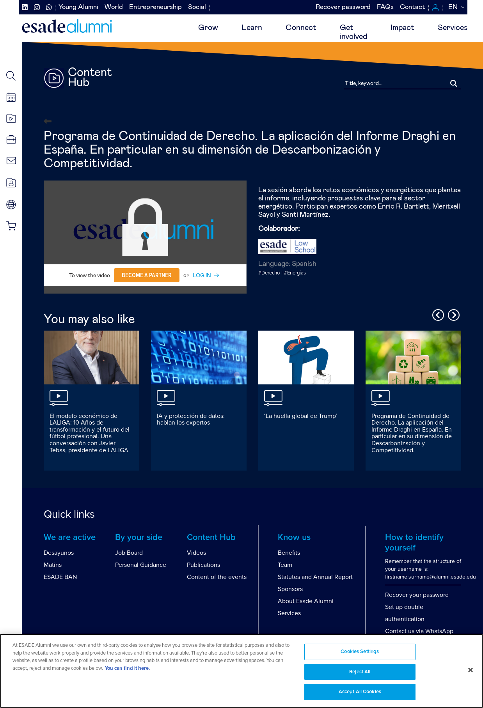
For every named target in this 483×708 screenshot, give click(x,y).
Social (197, 7)
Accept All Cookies (360, 691)
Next (452, 314)
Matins (53, 565)
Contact (412, 7)
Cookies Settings (360, 651)
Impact (402, 28)
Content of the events (217, 577)
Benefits (289, 553)
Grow (208, 28)
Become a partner (147, 275)
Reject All (359, 671)
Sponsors (290, 589)
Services (452, 28)
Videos (196, 553)
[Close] (470, 670)
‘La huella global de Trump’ (300, 416)
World (114, 7)
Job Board (129, 553)
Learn (252, 28)
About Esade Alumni (306, 601)
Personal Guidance (140, 565)
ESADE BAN (60, 577)
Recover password (343, 7)
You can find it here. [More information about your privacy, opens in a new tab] (127, 668)
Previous (437, 314)
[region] (241, 671)
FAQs (385, 7)
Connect (301, 28)
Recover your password (417, 595)
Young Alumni (78, 7)
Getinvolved (353, 32)
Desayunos (59, 553)
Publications (203, 565)
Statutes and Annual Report (315, 577)
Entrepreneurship (155, 7)
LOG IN (202, 275)
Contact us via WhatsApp (419, 631)
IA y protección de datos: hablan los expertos (191, 419)
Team (285, 565)
